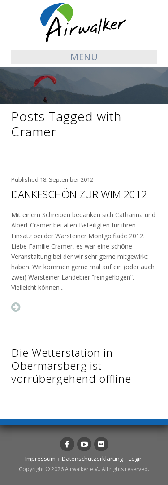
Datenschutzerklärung (92, 458)
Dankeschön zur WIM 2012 (79, 194)
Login (136, 458)
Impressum (40, 458)
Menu (84, 57)
